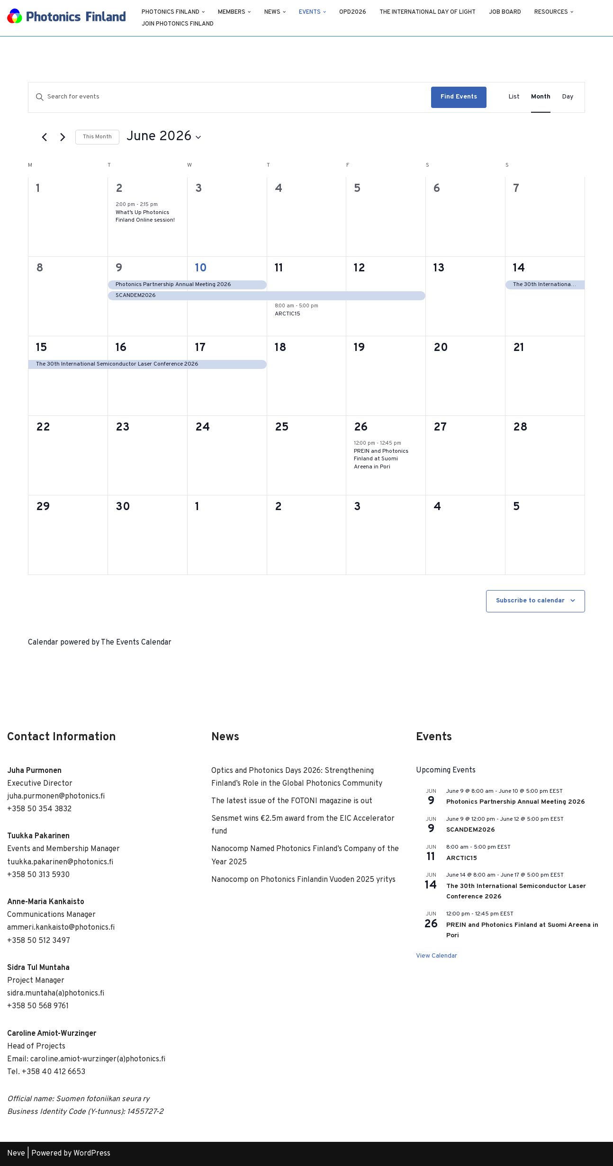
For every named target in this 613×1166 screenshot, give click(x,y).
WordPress (91, 1153)
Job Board (507, 12)
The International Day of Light (429, 12)
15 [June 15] (41, 348)
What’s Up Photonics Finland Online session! (145, 216)
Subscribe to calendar (530, 601)
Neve (16, 1153)
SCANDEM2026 (470, 830)
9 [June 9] (119, 268)
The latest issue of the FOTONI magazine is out (291, 801)
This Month (97, 137)
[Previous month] (44, 137)
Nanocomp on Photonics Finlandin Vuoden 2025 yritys (303, 880)
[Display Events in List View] (514, 97)
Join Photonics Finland (178, 24)
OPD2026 (354, 12)
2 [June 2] (119, 189)
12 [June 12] (359, 268)
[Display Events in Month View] (540, 97)
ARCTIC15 (287, 314)
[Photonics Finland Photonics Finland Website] (66, 18)
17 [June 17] (200, 348)
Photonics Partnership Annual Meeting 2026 (515, 802)
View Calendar (436, 956)
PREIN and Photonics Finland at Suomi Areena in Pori (381, 459)
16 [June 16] (121, 348)
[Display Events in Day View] (567, 97)
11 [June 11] (279, 268)
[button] (203, 11)
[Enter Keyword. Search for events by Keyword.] (229, 97)
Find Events (459, 97)
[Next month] (62, 137)
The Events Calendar (136, 642)
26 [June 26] (361, 428)
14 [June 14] (519, 268)
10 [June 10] (201, 268)
